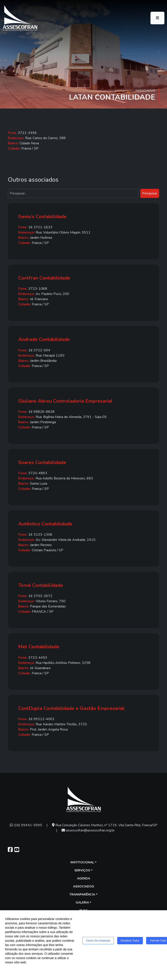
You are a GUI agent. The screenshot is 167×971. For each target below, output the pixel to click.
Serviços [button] (82, 870)
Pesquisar (149, 193)
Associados (83, 886)
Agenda (83, 878)
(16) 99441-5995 (26, 825)
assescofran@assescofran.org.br (88, 830)
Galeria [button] (82, 902)
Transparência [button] (82, 894)
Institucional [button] (82, 862)
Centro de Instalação (98, 940)
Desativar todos (130, 940)
